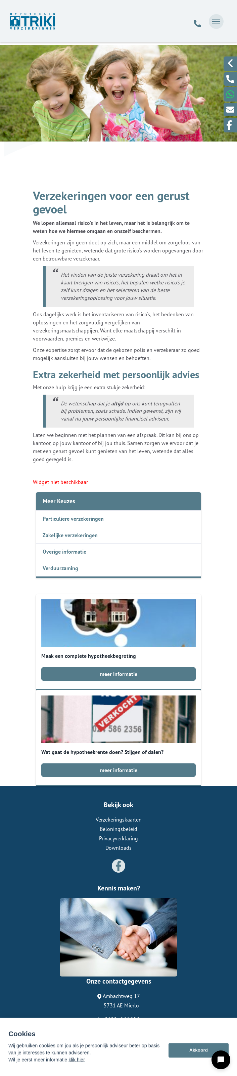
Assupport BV (73, 1040)
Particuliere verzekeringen (73, 518)
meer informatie (118, 674)
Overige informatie (64, 551)
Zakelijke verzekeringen (70, 535)
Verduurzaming (60, 568)
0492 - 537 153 (119, 1019)
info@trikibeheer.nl (119, 1028)
